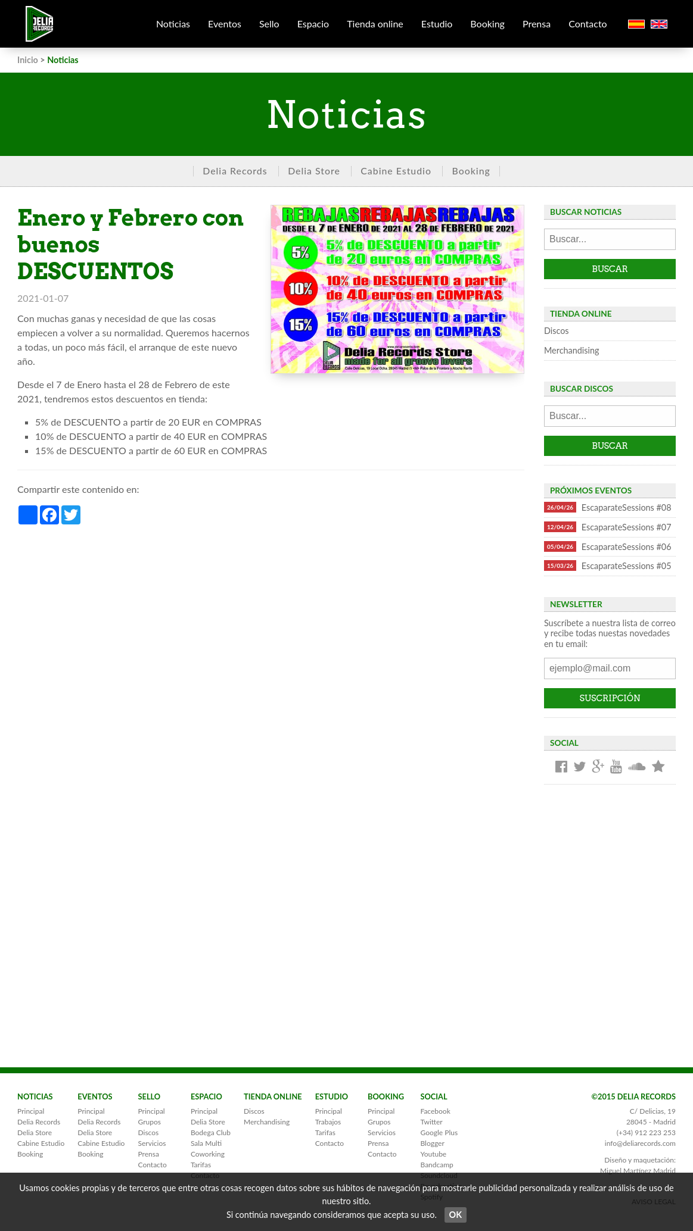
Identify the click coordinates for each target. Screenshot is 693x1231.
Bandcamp (436, 1164)
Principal (30, 1111)
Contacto (587, 23)
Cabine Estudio (396, 170)
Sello (269, 23)
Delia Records (235, 170)
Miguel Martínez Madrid (638, 1170)
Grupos (149, 1121)
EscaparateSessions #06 (608, 546)
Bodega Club (211, 1132)
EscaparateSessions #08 (608, 507)
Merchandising (571, 350)
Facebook (435, 1111)
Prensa (537, 23)
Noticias (173, 23)
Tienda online (375, 23)
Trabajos (328, 1121)
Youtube (433, 1153)
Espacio (313, 23)
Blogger (432, 1143)
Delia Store (314, 170)
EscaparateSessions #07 (608, 526)
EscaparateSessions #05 (608, 565)
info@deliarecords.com (640, 1143)
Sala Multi (206, 1143)
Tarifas (201, 1164)
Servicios (152, 1143)
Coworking (208, 1153)
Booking (487, 23)
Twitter (431, 1121)
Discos (556, 331)
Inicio (27, 60)
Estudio (437, 23)
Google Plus (439, 1132)
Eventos (224, 23)
